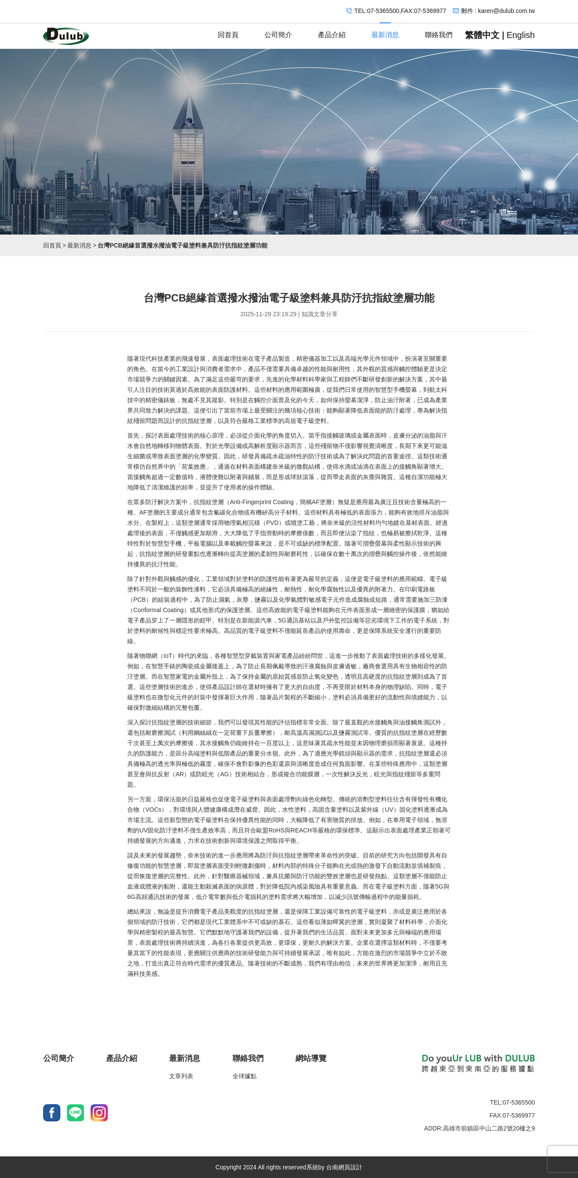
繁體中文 (482, 35)
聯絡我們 (438, 30)
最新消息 (385, 30)
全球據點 (244, 1076)
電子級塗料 (311, 420)
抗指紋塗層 (197, 420)
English (520, 35)
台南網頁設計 (344, 1167)
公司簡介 (278, 30)
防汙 (393, 410)
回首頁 (228, 30)
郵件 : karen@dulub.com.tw (498, 10)
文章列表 (181, 1076)
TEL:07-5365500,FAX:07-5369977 (400, 10)
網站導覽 (311, 1058)
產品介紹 (332, 30)
